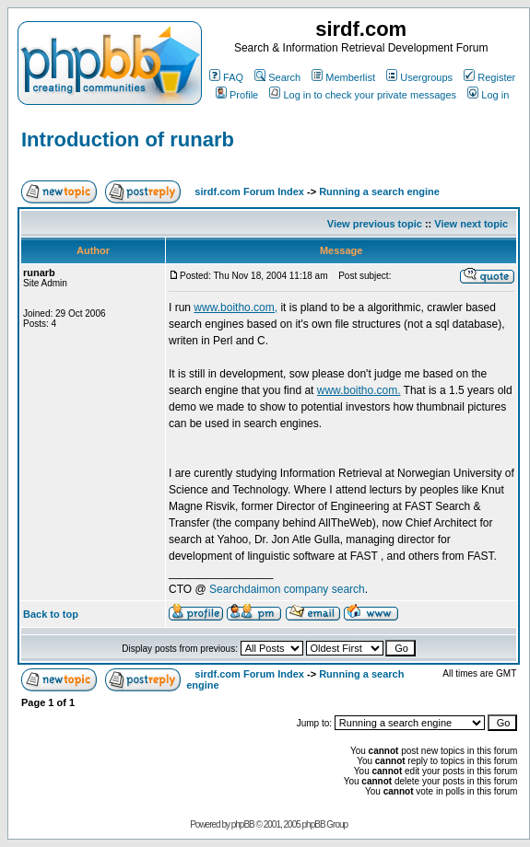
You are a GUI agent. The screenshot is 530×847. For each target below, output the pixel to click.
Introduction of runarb (127, 139)
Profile (237, 94)
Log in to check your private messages (362, 94)
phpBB (242, 824)
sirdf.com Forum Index (249, 191)
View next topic (471, 223)
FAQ (226, 77)
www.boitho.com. (359, 390)
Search (277, 77)
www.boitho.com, (235, 307)
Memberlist (343, 77)
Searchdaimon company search (287, 589)
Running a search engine (379, 191)
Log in (488, 94)
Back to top (50, 614)
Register (489, 77)
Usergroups (419, 77)
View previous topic (374, 223)
